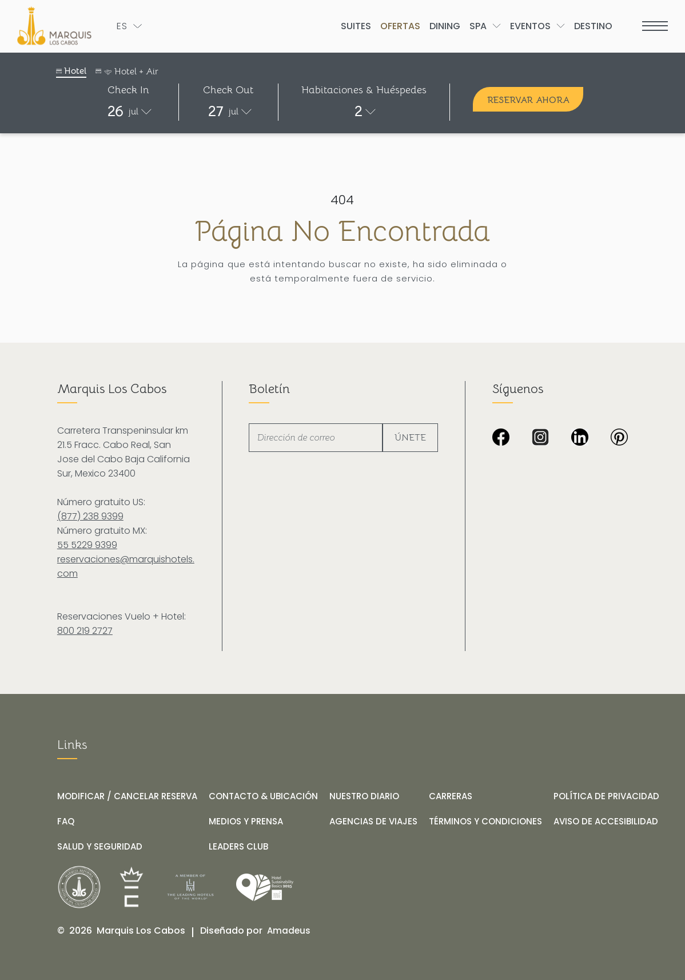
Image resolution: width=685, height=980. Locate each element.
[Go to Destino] (593, 26)
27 (216, 111)
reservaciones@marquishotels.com (125, 566)
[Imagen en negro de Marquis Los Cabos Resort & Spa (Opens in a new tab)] (500, 438)
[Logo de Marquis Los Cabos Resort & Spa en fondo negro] (56, 26)
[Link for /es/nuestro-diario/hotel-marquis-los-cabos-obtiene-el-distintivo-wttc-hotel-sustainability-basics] (264, 887)
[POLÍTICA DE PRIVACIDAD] (606, 796)
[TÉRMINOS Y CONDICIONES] (485, 821)
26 (115, 111)
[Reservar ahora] (528, 99)
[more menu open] (655, 26)
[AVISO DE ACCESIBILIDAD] (605, 821)
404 (342, 200)
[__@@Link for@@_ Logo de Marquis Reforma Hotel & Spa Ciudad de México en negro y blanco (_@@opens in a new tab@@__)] (79, 887)
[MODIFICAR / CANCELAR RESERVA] (127, 796)
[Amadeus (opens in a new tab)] (288, 931)
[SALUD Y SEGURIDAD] (99, 847)
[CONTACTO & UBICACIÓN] (263, 796)
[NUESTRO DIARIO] (364, 796)
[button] (129, 111)
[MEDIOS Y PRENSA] (246, 821)
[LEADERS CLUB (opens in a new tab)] (238, 847)
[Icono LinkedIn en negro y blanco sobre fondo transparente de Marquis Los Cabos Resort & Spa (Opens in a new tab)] (579, 438)
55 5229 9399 (87, 545)
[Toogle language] (129, 26)
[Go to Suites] (356, 26)
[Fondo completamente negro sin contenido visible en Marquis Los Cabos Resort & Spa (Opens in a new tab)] (619, 438)
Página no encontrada (342, 231)
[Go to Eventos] (530, 26)
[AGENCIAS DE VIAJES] (373, 821)
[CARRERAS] (450, 796)
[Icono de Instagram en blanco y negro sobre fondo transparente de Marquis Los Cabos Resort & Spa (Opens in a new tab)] (540, 438)
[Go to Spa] (478, 26)
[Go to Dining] (444, 26)
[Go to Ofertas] (400, 26)
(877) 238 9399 (90, 516)
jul (133, 111)
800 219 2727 (85, 630)
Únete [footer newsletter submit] (410, 437)
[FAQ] (65, 821)
